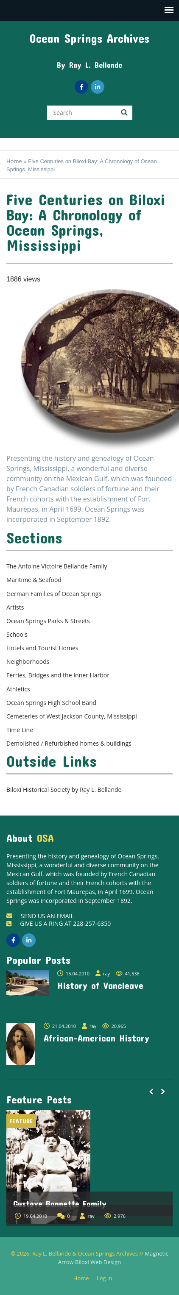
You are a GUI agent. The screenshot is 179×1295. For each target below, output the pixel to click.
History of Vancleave (100, 985)
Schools (17, 634)
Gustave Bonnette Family (59, 1203)
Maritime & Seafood (34, 580)
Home (14, 161)
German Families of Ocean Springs (53, 594)
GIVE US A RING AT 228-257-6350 (58, 923)
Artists (15, 607)
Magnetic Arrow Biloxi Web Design (113, 1258)
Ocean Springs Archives (89, 38)
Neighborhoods (28, 661)
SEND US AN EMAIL (40, 916)
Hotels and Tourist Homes (42, 648)
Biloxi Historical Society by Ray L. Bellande (63, 789)
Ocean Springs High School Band (51, 703)
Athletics (18, 689)
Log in (107, 1278)
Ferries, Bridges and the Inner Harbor (57, 675)
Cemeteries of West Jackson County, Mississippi (71, 716)
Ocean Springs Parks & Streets (48, 621)
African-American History (96, 1037)
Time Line (19, 730)
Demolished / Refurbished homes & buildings (68, 743)
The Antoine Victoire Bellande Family (56, 566)
